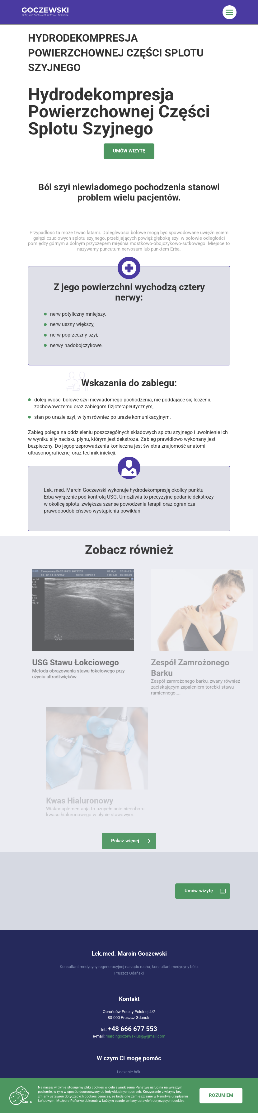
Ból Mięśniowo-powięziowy (74, 1019)
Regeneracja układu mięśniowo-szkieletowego (129, 928)
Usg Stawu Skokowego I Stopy (74, 1003)
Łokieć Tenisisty (184, 1003)
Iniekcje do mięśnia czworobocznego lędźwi (184, 1036)
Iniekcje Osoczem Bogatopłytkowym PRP (73, 1027)
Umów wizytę (199, 740)
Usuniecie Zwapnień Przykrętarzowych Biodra (184, 1027)
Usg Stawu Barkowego (74, 986)
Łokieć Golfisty (184, 1011)
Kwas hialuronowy (74, 1036)
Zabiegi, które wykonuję (129, 937)
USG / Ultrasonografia (129, 945)
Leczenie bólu (129, 920)
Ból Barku (184, 995)
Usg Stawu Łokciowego (74, 995)
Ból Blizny (184, 1019)
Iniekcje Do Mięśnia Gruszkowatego (184, 1044)
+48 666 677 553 (132, 877)
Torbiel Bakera (74, 1044)
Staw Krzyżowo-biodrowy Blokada (73, 1011)
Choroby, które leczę (129, 953)
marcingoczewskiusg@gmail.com (135, 885)
